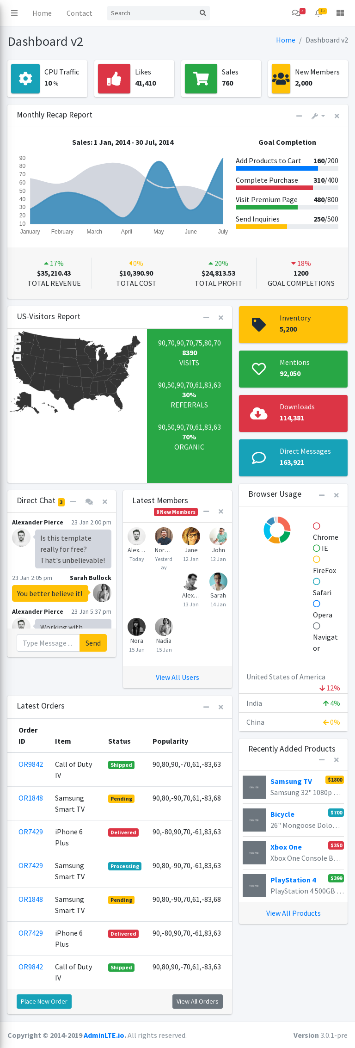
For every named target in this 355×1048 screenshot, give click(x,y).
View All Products (293, 913)
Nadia (163, 640)
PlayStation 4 (293, 879)
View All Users (177, 677)
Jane (191, 550)
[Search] (151, 13)
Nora (136, 640)
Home (42, 13)
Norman (164, 550)
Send (93, 642)
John (218, 550)
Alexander (191, 595)
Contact (79, 13)
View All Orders (198, 1001)
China (293, 721)
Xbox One (286, 846)
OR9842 (30, 764)
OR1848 (30, 797)
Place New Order (44, 1001)
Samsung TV (291, 781)
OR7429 (30, 831)
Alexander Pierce (137, 550)
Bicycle (282, 814)
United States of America (293, 679)
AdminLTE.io (104, 1035)
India (293, 703)
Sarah (218, 595)
